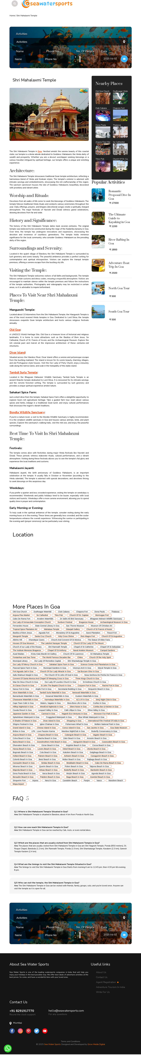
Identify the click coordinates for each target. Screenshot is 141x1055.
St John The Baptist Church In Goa (56, 685)
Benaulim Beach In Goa (23, 777)
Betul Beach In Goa (47, 759)
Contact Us (101, 977)
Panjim (87, 780)
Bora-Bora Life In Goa (76, 703)
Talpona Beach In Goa (99, 766)
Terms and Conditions (70, 1041)
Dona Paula (99, 611)
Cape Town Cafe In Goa (23, 703)
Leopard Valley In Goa (48, 710)
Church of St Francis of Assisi (99, 629)
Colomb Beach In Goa (22, 759)
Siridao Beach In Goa (50, 763)
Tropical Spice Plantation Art (25, 629)
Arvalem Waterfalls (45, 619)
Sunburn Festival (65, 622)
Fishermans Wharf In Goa (76, 724)
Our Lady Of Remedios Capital (47, 661)
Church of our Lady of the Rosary (27, 647)
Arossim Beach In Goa (96, 738)
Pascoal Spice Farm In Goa (25, 668)
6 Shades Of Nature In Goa (25, 721)
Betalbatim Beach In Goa (77, 763)
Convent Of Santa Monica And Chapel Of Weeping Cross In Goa (41, 678)
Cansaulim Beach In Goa (24, 763)
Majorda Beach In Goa (22, 770)
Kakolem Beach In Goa (73, 752)
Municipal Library (20, 661)
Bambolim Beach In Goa (101, 770)
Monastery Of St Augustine (67, 633)
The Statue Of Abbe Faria (99, 640)
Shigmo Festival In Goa (23, 724)
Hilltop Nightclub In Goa (23, 706)
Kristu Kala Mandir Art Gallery (44, 654)
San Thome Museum (75, 626)
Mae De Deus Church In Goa (25, 682)
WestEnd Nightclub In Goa (51, 706)
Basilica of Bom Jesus (22, 633)
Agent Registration (107, 982)
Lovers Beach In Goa (47, 749)
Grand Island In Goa (21, 728)
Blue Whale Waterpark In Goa (91, 717)
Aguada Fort (44, 633)
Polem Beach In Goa (74, 766)
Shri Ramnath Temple (57, 647)
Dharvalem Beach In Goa (24, 745)
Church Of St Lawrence (73, 654)
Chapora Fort (82, 611)
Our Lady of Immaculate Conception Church (32, 622)
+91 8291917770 (21, 1011)
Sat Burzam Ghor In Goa (88, 671)
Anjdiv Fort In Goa (43, 689)
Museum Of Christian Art (101, 626)
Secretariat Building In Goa (69, 689)
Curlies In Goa (99, 703)
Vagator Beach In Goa (102, 735)
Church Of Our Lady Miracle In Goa (55, 671)
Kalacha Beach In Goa (47, 738)
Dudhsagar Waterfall (42, 611)
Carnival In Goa (48, 713)
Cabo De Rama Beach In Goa (108, 763)
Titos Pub (59, 615)
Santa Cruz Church (43, 636)
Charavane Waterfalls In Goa (25, 699)
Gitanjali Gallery (73, 629)
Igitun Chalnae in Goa (49, 724)
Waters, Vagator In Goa (50, 703)
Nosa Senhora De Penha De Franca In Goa (103, 675)
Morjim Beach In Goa (75, 773)
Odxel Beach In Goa (71, 749)
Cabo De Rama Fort (21, 619)
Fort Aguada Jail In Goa (23, 671)
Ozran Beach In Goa (50, 745)
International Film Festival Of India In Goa (106, 721)
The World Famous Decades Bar (56, 657)
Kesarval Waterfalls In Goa (57, 696)
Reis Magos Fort (88, 636)
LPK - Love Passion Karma (43, 731)
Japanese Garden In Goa (24, 713)
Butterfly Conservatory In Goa (104, 731)
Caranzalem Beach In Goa (113, 742)
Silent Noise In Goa (78, 706)
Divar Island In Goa (51, 721)
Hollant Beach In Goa (22, 756)
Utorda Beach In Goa (96, 749)
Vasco (99, 780)
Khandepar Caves (36, 640)
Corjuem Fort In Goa (87, 685)
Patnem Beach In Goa (47, 756)
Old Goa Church (20, 611)
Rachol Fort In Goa (110, 685)
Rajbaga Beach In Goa (97, 759)
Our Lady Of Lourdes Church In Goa (60, 682)
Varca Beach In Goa (51, 773)
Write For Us (103, 992)
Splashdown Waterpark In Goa (26, 717)
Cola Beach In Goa (48, 752)
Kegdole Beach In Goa (76, 745)
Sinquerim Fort (19, 780)
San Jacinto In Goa (95, 728)
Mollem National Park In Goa (106, 724)
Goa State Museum (118, 728)
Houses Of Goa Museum (23, 643)
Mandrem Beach (116, 780)
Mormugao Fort (102, 615)
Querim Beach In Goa (48, 766)
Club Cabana (64, 611)
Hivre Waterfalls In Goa (23, 692)
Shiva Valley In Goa (96, 710)
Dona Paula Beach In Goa (24, 773)
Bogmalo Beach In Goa (23, 752)
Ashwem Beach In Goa (74, 756)
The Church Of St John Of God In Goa (61, 675)
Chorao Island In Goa (46, 728)
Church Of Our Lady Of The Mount (89, 643)
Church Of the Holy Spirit (100, 657)
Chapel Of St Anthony (57, 650)
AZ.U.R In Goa (82, 699)
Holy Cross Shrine (66, 636)
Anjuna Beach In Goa (22, 735)
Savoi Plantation (93, 633)
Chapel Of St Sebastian (110, 647)
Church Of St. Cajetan (79, 615)
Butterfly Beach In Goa (74, 770)
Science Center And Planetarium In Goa (98, 664)
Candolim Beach (70, 780)
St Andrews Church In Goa (94, 682)
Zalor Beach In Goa (71, 738)
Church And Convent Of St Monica (66, 640)
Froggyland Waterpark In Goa (59, 717)
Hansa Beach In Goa (22, 749)
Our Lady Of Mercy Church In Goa (27, 664)
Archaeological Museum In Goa (113, 622)
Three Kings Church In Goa (87, 678)
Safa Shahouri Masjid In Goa (25, 675)
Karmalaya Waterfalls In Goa (57, 699)
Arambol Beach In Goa (100, 777)
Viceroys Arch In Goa (82, 668)
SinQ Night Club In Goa (106, 699)
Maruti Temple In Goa (107, 668)
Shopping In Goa (74, 721)
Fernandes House (20, 626)
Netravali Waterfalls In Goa (84, 692)
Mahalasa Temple (51, 629)
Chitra (80, 657)
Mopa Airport (18, 784)
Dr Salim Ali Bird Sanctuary (71, 619)
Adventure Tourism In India (110, 987)
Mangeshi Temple (20, 636)
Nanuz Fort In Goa (21, 689)
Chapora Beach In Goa (48, 735)
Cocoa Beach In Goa (101, 745)
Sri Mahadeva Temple (99, 654)
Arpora (35, 780)
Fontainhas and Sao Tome (24, 657)
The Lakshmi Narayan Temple (54, 643)
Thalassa (115, 611)
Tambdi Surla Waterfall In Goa (53, 692)
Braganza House (86, 622)
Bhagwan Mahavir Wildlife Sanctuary (106, 619)
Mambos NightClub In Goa (73, 731)
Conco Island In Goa (71, 728)
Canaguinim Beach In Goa (102, 756)
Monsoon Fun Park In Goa (105, 713)
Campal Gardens (107, 650)
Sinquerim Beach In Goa (98, 689)
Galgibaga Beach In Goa (100, 752)
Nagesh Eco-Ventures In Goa (74, 713)
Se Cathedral (42, 615)
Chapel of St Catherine (83, 647)
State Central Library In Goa (47, 626)
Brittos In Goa (19, 731)
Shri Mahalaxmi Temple (27, 15)
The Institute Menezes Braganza (27, 650)
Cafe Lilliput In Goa (72, 710)
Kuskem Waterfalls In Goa (87, 696)
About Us (101, 972)
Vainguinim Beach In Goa (84, 742)
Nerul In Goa (50, 780)
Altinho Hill (17, 640)
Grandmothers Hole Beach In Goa (52, 742)
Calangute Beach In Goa (75, 735)
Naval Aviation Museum (83, 650)
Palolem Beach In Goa (50, 777)
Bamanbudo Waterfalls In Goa (26, 696)
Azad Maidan (18, 654)
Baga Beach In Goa (74, 777)
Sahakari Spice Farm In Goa (61, 664)
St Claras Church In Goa (23, 685)
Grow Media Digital (96, 1044)
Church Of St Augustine (112, 636)
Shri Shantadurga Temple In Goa (82, 661)
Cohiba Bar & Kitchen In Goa (105, 706)
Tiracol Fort (112, 633)
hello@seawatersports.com (66, 1011)
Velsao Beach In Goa (48, 770)
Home (12, 15)
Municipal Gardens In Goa (54, 668)
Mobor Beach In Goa (71, 759)
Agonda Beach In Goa (101, 773)
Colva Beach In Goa (21, 738)
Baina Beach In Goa (21, 742)
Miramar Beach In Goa (22, 766)
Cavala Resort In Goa (22, 710)
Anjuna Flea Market (21, 615)
